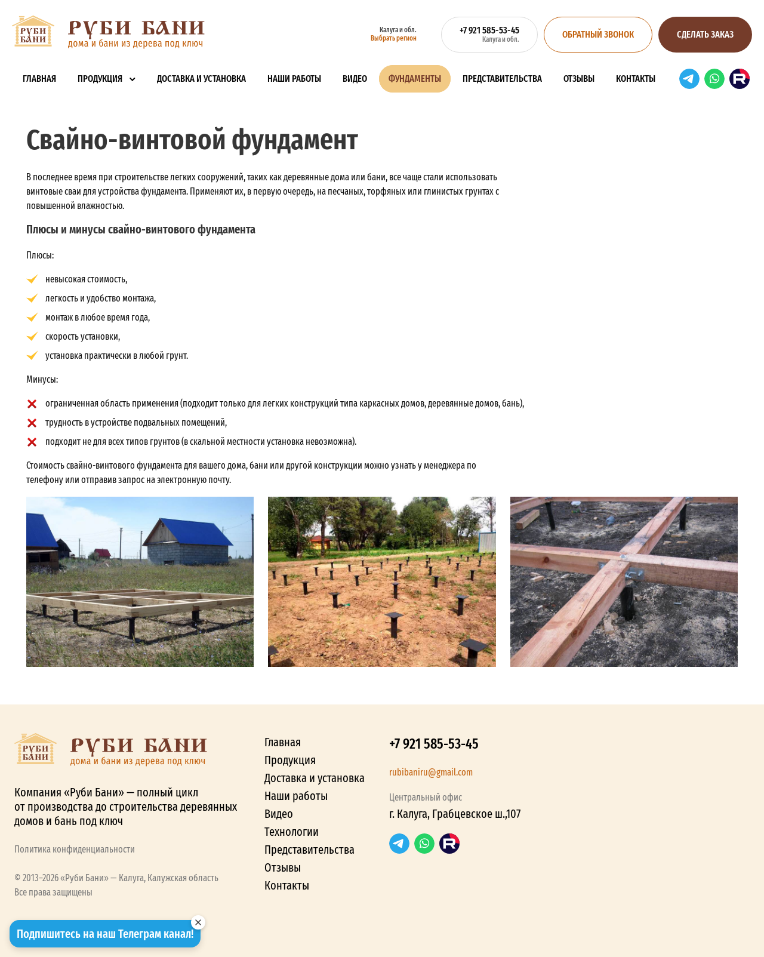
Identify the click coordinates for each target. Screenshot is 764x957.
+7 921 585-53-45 (434, 744)
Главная (39, 78)
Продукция (100, 78)
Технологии (291, 831)
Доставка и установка (201, 78)
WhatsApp (714, 79)
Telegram (689, 79)
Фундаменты (415, 78)
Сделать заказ (705, 34)
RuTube (739, 79)
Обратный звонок (598, 34)
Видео (355, 78)
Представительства (502, 78)
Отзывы (578, 78)
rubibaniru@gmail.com (431, 772)
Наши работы (294, 78)
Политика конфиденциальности (74, 849)
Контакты (635, 78)
